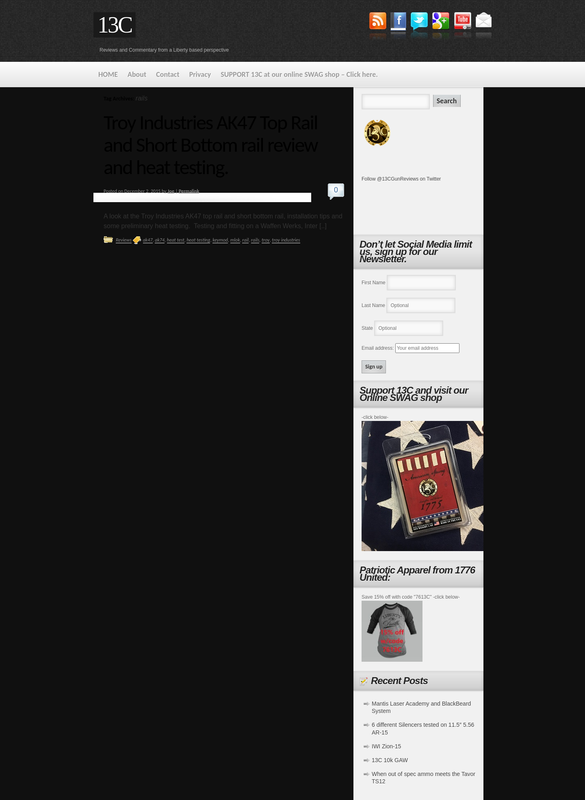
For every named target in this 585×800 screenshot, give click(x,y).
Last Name (373, 305)
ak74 (160, 240)
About (137, 74)
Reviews (124, 240)
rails (255, 240)
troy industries (286, 240)
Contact (167, 74)
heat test (175, 240)
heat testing (198, 240)
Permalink (189, 191)
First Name (374, 283)
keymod (220, 240)
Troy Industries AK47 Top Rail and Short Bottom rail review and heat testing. (211, 144)
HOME (108, 74)
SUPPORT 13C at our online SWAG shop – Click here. (299, 74)
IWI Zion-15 (386, 746)
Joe (170, 191)
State (367, 328)
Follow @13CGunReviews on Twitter (401, 179)
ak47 (148, 240)
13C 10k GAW (390, 760)
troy (266, 240)
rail (245, 240)
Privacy (200, 74)
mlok (235, 240)
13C (115, 24)
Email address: (378, 348)
